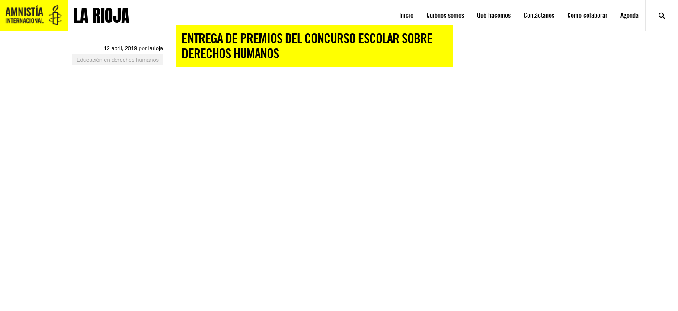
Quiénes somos (445, 15)
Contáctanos (539, 15)
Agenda (629, 15)
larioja (155, 48)
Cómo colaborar (587, 15)
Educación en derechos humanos (118, 60)
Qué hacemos (494, 15)
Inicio (406, 15)
